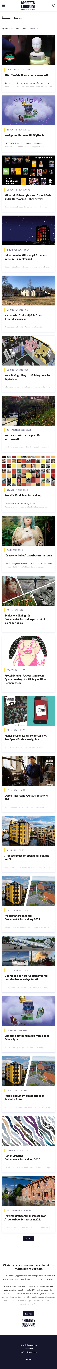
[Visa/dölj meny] (3, 5)
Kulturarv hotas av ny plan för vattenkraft (22, 437)
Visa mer (28, 1238)
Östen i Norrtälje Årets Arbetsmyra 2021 (26, 797)
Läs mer (28, 1314)
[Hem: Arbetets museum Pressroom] (28, 5)
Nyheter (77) (7, 28)
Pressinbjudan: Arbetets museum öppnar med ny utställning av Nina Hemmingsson (25, 679)
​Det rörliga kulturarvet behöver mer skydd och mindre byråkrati (26, 977)
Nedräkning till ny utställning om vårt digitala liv (27, 377)
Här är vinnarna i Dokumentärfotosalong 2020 (22, 1157)
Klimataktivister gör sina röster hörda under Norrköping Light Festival (27, 197)
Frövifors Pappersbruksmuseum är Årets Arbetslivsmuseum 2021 (25, 1217)
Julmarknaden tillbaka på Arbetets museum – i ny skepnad (25, 257)
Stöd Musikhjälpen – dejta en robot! (26, 75)
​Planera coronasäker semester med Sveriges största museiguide (25, 737)
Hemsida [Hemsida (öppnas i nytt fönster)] (28, 1359)
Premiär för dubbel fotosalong (22, 495)
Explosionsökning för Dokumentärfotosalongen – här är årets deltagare (25, 619)
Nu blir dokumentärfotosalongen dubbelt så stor (24, 1097)
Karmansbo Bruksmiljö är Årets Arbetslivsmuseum (23, 317)
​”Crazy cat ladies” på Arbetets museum (28, 555)
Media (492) (21, 28)
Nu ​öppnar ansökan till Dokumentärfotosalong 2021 (22, 917)
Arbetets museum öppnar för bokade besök (26, 857)
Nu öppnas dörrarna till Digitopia (24, 135)
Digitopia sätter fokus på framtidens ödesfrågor (26, 1037)
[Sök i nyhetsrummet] (54, 5)
